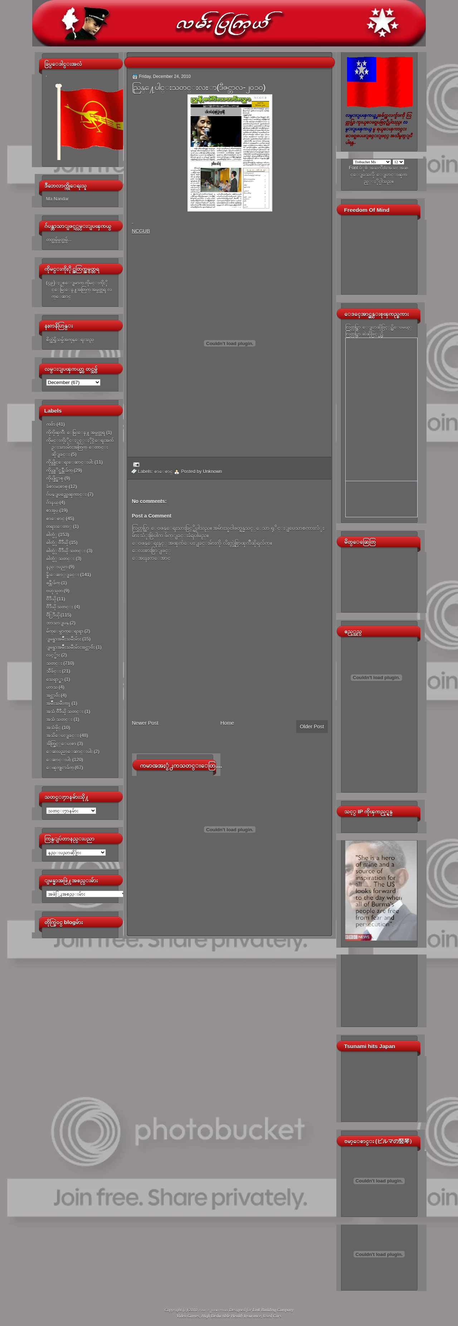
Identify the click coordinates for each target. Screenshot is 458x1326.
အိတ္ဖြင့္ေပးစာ (61, 743)
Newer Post (145, 723)
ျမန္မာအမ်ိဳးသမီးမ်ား (63, 639)
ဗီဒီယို (51, 599)
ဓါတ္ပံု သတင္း (60, 558)
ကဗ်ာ (50, 424)
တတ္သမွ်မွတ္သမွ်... (59, 239)
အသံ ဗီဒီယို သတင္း (64, 711)
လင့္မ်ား (53, 655)
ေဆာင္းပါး (58, 759)
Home (227, 723)
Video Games (188, 1315)
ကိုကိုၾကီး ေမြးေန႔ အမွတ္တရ (75, 432)
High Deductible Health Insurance (231, 1315)
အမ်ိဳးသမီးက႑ (58, 703)
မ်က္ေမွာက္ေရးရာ (64, 631)
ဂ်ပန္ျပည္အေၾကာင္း (66, 494)
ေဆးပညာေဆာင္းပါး (69, 751)
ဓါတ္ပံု (51, 534)
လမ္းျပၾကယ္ (213, 1309)
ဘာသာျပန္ (57, 622)
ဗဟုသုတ (54, 590)
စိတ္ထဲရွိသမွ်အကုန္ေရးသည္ (70, 339)
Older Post (312, 726)
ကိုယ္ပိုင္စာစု (54, 478)
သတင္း (54, 663)
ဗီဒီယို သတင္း (59, 606)
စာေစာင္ (55, 518)
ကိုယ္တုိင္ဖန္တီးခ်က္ (59, 470)
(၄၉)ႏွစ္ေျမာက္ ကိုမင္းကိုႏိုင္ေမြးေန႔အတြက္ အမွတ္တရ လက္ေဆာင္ (79, 289)
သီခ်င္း (53, 671)
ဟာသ (52, 687)
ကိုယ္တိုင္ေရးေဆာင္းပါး (69, 462)
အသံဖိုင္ (53, 727)
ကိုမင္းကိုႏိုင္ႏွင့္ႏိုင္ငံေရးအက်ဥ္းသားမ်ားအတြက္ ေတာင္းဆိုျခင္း (79, 447)
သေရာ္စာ (54, 679)
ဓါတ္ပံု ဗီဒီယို (57, 542)
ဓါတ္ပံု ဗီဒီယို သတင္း (66, 550)
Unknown (212, 471)
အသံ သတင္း (59, 719)
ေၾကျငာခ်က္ (60, 767)
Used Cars (272, 1315)
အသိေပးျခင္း (62, 735)
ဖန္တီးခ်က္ (53, 582)
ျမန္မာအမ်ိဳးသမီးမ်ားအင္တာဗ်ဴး (70, 647)
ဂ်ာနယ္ (52, 502)
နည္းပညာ (57, 566)
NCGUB (141, 231)
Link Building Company (273, 1309)
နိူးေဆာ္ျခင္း (62, 574)
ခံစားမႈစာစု (57, 486)
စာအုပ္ (52, 510)
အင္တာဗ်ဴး (53, 695)
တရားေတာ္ (59, 526)
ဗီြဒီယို (52, 615)
